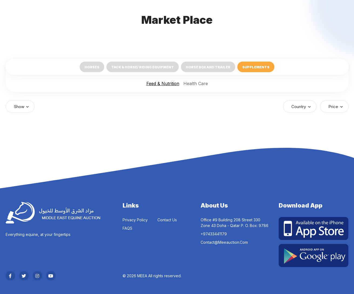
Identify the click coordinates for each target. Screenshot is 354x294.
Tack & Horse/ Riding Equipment (142, 67)
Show (19, 106)
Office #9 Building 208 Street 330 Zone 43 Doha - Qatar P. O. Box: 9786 (234, 223)
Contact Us (167, 220)
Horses (92, 67)
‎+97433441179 (214, 234)
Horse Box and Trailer (208, 67)
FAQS (127, 228)
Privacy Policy (135, 220)
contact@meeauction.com (224, 242)
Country (299, 106)
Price (333, 106)
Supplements (255, 67)
